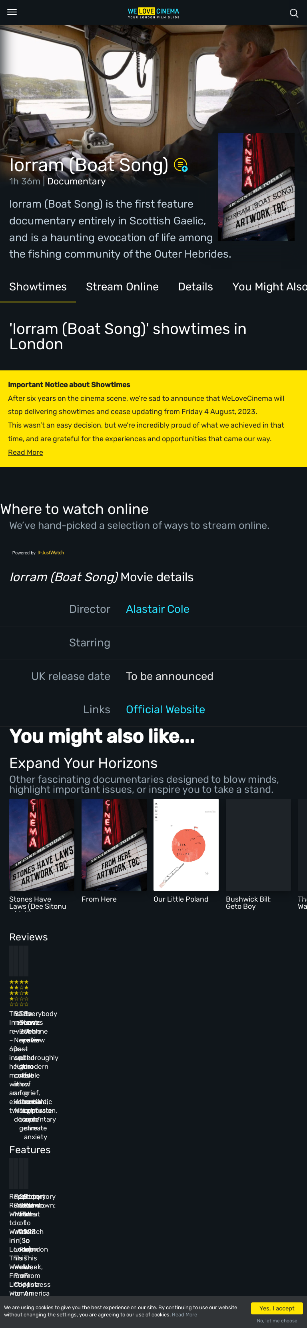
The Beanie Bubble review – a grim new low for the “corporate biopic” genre (174, 1012)
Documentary (76, 181)
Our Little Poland (181, 899)
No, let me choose (277, 1321)
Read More (184, 1315)
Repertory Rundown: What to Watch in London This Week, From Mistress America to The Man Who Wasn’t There (241, 1146)
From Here (99, 899)
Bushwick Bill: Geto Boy (248, 903)
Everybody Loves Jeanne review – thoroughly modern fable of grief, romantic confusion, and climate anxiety (240, 1021)
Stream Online (122, 286)
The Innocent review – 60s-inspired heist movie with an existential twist (34, 1012)
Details (195, 286)
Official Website (165, 709)
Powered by (38, 552)
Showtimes (38, 286)
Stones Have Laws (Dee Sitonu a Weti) (37, 906)
